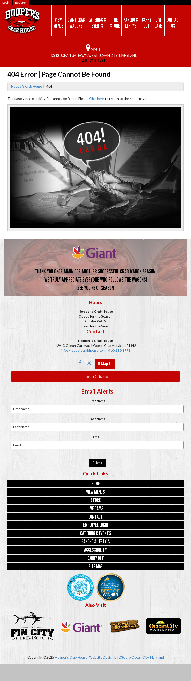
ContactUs (173, 23)
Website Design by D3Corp (110, 657)
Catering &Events (97, 23)
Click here (96, 98)
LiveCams (159, 23)
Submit (97, 462)
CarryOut (146, 23)
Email (97, 437)
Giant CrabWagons (76, 23)
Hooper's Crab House (26, 86)
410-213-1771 (119, 350)
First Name (97, 401)
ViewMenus (58, 23)
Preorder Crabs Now (95, 376)
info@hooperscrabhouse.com (83, 350)
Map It (105, 363)
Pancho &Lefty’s (130, 23)
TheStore (115, 23)
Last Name (97, 419)
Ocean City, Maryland (147, 657)
